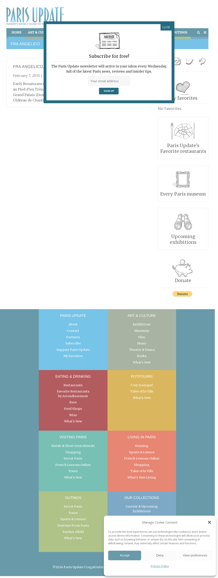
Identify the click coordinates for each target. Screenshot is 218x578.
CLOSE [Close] (166, 27)
